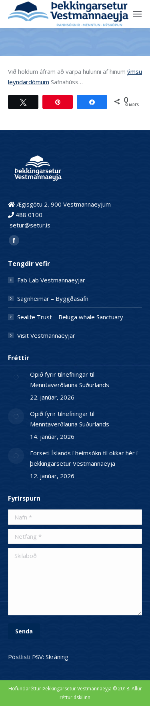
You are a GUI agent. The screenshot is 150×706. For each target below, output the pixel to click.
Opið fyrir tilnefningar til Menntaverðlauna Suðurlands (69, 379)
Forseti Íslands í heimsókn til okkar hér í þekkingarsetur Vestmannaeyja (84, 458)
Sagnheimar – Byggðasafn (52, 298)
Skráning (57, 657)
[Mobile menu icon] (137, 14)
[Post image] (16, 377)
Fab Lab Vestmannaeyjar (51, 280)
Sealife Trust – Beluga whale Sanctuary (70, 317)
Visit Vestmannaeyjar (46, 335)
